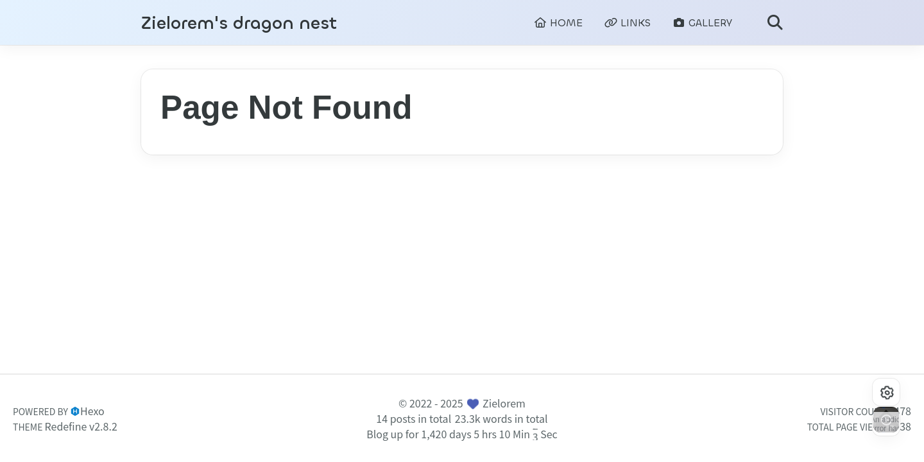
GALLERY (702, 23)
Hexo (92, 410)
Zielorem (504, 403)
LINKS (627, 23)
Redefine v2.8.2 (81, 426)
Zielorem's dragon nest (239, 23)
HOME (558, 23)
